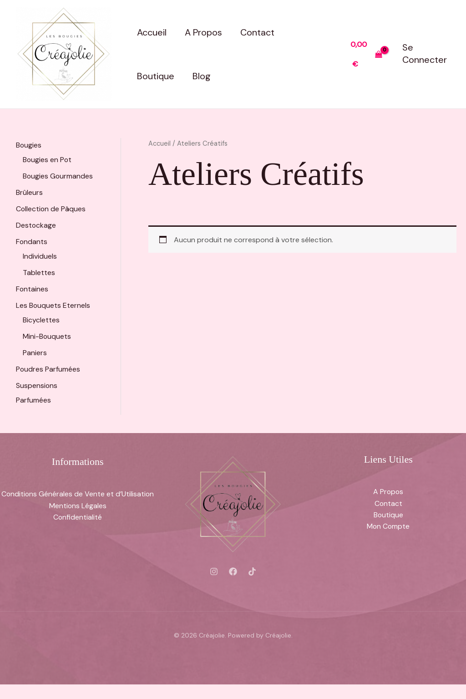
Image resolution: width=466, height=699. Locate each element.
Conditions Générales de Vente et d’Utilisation (78, 508)
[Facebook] (233, 586)
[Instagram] (214, 586)
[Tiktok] (252, 586)
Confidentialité (77, 531)
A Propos (203, 32)
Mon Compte (388, 541)
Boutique (155, 76)
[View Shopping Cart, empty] (366, 54)
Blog (201, 76)
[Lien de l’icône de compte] (426, 54)
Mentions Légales (77, 520)
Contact (257, 32)
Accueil (152, 32)
